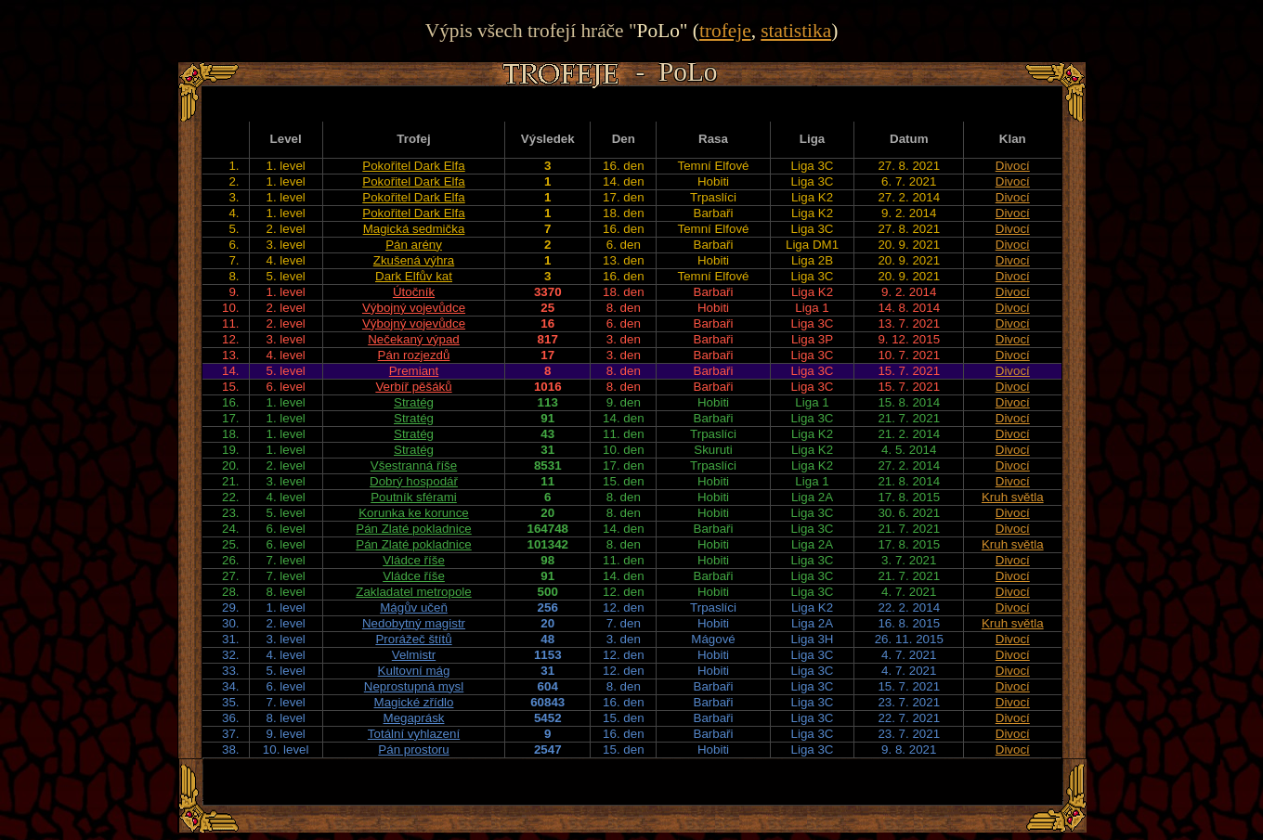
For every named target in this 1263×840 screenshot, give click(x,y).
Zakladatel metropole (413, 592)
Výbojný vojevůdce (413, 308)
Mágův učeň (414, 607)
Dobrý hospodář (414, 481)
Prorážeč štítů (413, 639)
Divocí (1013, 166)
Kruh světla (1013, 497)
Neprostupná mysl (413, 686)
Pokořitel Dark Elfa (413, 166)
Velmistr (414, 655)
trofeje (725, 30)
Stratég (414, 402)
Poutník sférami (414, 497)
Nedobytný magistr (413, 623)
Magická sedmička (414, 229)
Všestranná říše (414, 465)
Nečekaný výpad (414, 339)
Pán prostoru (413, 749)
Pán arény (413, 245)
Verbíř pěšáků (413, 387)
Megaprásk (414, 718)
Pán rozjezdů (414, 355)
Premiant (413, 371)
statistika (796, 30)
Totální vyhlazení (414, 734)
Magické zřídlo (414, 702)
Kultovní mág (414, 671)
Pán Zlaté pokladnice (413, 529)
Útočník (414, 292)
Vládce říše (414, 560)
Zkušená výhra (413, 260)
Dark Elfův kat (413, 276)
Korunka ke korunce (413, 513)
